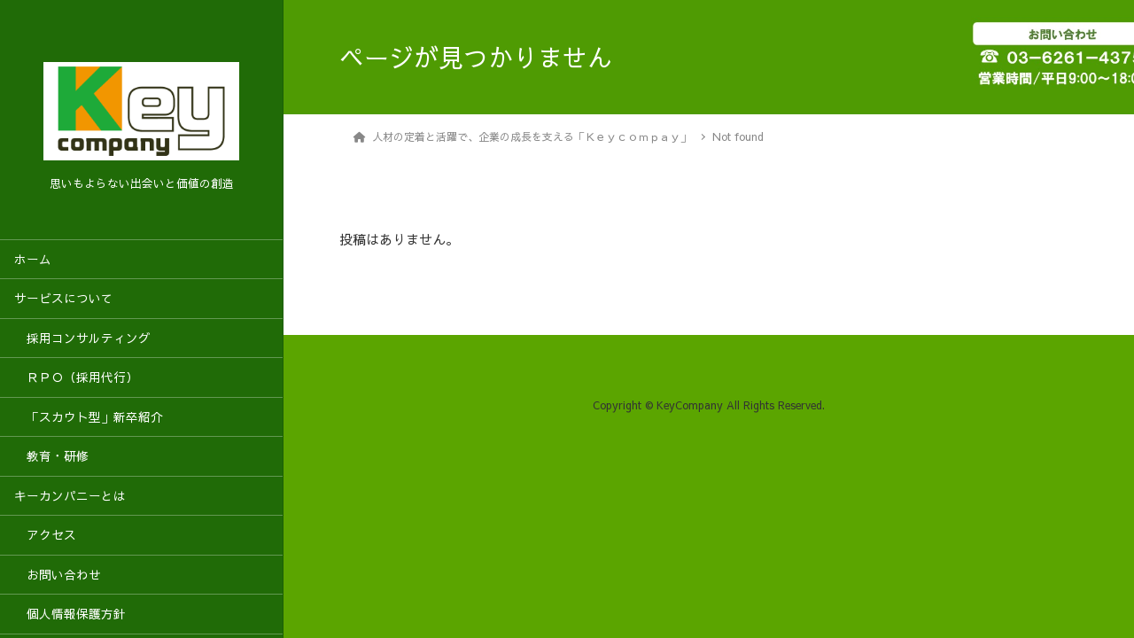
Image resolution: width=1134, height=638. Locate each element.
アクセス (45, 534)
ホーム (32, 259)
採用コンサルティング (82, 338)
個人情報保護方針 (70, 613)
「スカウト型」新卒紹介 (88, 416)
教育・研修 (51, 455)
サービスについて (63, 298)
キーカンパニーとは (70, 495)
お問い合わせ (57, 574)
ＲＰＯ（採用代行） (76, 377)
